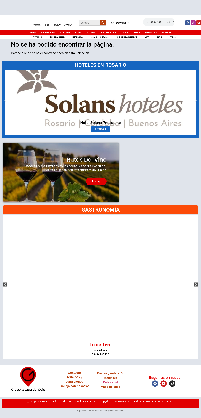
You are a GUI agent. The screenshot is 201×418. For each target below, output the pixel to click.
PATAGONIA (151, 32)
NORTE (137, 32)
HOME (33, 32)
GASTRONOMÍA (100, 210)
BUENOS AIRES (48, 32)
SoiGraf (166, 402)
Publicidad (110, 382)
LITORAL (125, 32)
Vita (147, 37)
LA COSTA (90, 32)
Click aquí (96, 181)
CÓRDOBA (65, 32)
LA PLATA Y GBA (108, 32)
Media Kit (110, 378)
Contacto (74, 372)
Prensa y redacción (110, 373)
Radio (173, 37)
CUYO (78, 32)
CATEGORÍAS (120, 22)
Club (159, 37)
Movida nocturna (100, 37)
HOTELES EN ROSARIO (100, 65)
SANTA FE (166, 32)
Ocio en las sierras (127, 37)
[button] (5, 100)
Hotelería (77, 37)
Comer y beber (57, 37)
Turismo (37, 37)
